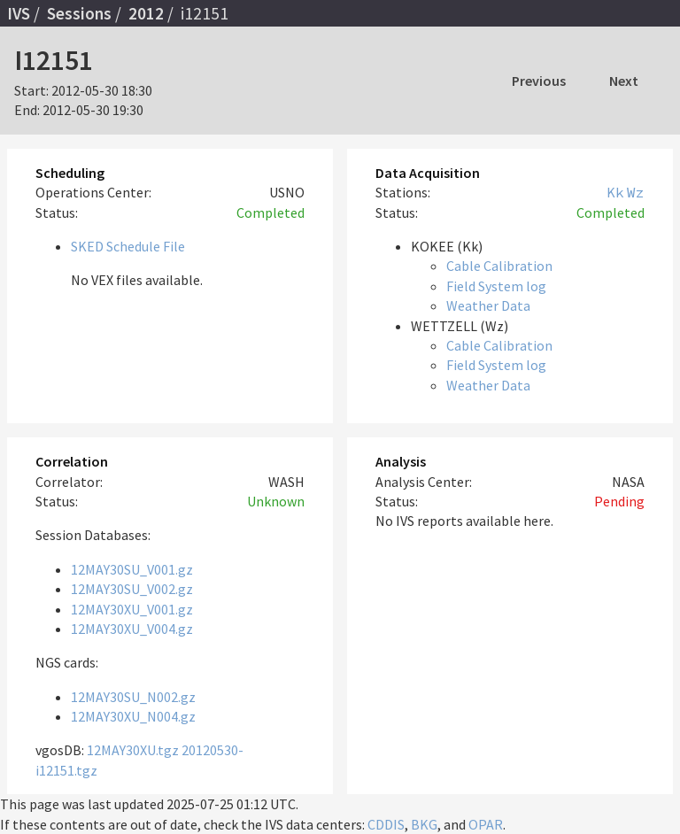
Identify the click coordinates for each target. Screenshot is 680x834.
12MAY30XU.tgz (133, 750)
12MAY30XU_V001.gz (132, 609)
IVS (18, 13)
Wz (636, 192)
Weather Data (488, 305)
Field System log (496, 286)
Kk (615, 192)
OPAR (485, 824)
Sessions (79, 13)
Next (623, 80)
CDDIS (386, 824)
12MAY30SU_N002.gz (133, 697)
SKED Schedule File (128, 246)
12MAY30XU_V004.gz (132, 628)
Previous (539, 80)
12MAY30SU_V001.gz (132, 569)
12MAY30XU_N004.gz (133, 716)
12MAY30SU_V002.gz (132, 589)
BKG (424, 824)
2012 (146, 13)
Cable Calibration (499, 265)
